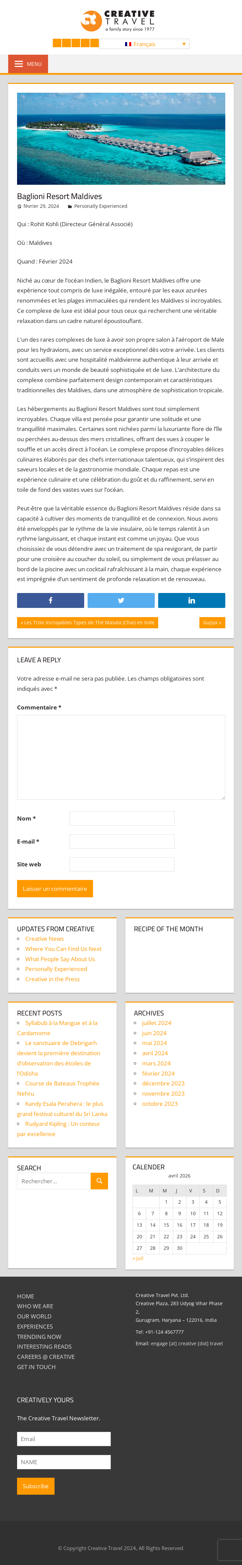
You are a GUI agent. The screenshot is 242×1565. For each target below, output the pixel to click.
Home (25, 1296)
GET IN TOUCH (36, 1367)
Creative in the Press (52, 979)
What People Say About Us (60, 959)
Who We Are (35, 1306)
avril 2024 (155, 1053)
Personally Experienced (100, 206)
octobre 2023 (160, 1104)
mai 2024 (154, 1043)
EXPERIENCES (35, 1326)
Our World (34, 1316)
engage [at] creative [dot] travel (187, 1343)
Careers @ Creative (46, 1357)
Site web (29, 864)
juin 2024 (154, 1033)
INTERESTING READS (44, 1346)
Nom (26, 818)
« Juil (138, 1258)
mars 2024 (156, 1063)
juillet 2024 (156, 1023)
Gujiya (214, 623)
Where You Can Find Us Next (63, 949)
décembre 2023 (163, 1083)
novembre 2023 (163, 1093)
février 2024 (158, 1073)
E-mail (28, 841)
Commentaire (39, 707)
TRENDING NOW (39, 1337)
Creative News (44, 938)
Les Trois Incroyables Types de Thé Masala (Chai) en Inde (89, 623)
